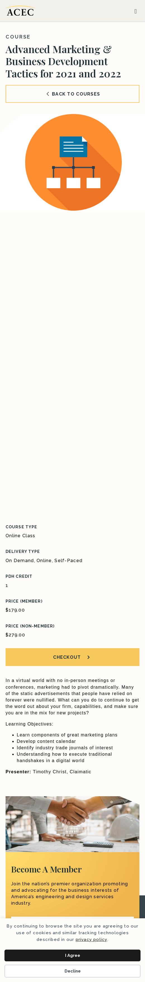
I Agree (72, 955)
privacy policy (91, 939)
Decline (73, 971)
